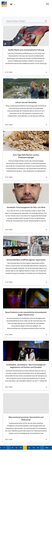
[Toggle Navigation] (47, 4)
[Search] (46, 21)
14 (38, 448)
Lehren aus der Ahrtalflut (26, 102)
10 (21, 448)
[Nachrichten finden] (26, 21)
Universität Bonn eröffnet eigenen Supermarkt (26, 260)
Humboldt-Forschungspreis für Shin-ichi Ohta (26, 207)
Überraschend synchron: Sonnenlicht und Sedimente (26, 418)
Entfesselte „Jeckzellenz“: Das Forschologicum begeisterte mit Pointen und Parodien (26, 366)
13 (33, 448)
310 (46, 448)
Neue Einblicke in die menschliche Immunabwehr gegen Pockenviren (26, 313)
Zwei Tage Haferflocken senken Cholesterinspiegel (26, 156)
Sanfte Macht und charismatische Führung (26, 50)
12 (29, 448)
